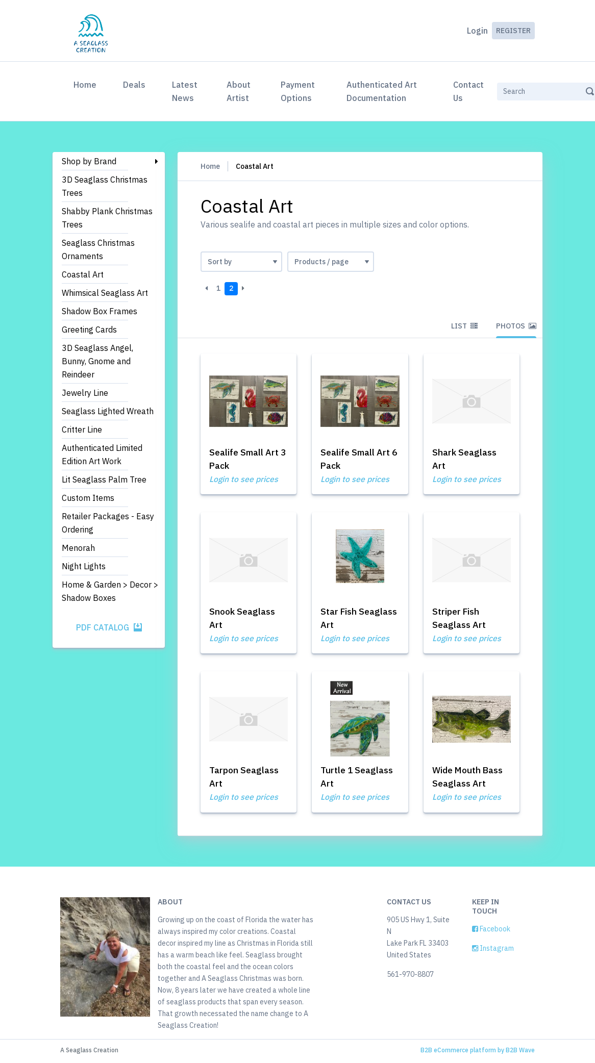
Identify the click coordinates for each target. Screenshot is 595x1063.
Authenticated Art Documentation (381, 91)
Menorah (78, 548)
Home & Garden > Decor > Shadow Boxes (110, 591)
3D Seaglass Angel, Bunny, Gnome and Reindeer (97, 361)
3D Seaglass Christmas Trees (104, 186)
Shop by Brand (89, 161)
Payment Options (298, 91)
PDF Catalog (109, 627)
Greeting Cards (89, 329)
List (464, 326)
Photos (516, 326)
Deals (134, 85)
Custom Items (88, 498)
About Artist (239, 91)
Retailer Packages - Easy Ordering (108, 523)
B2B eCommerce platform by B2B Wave (477, 1052)
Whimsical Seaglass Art (105, 293)
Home (87, 84)
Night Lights (84, 566)
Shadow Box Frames (99, 311)
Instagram (493, 950)
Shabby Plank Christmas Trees (107, 218)
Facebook (491, 930)
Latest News (184, 91)
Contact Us (468, 91)
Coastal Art (83, 274)
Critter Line (82, 429)
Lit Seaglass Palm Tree (104, 479)
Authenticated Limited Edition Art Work (102, 454)
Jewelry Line (85, 393)
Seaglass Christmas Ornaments (98, 249)
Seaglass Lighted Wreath (108, 411)
